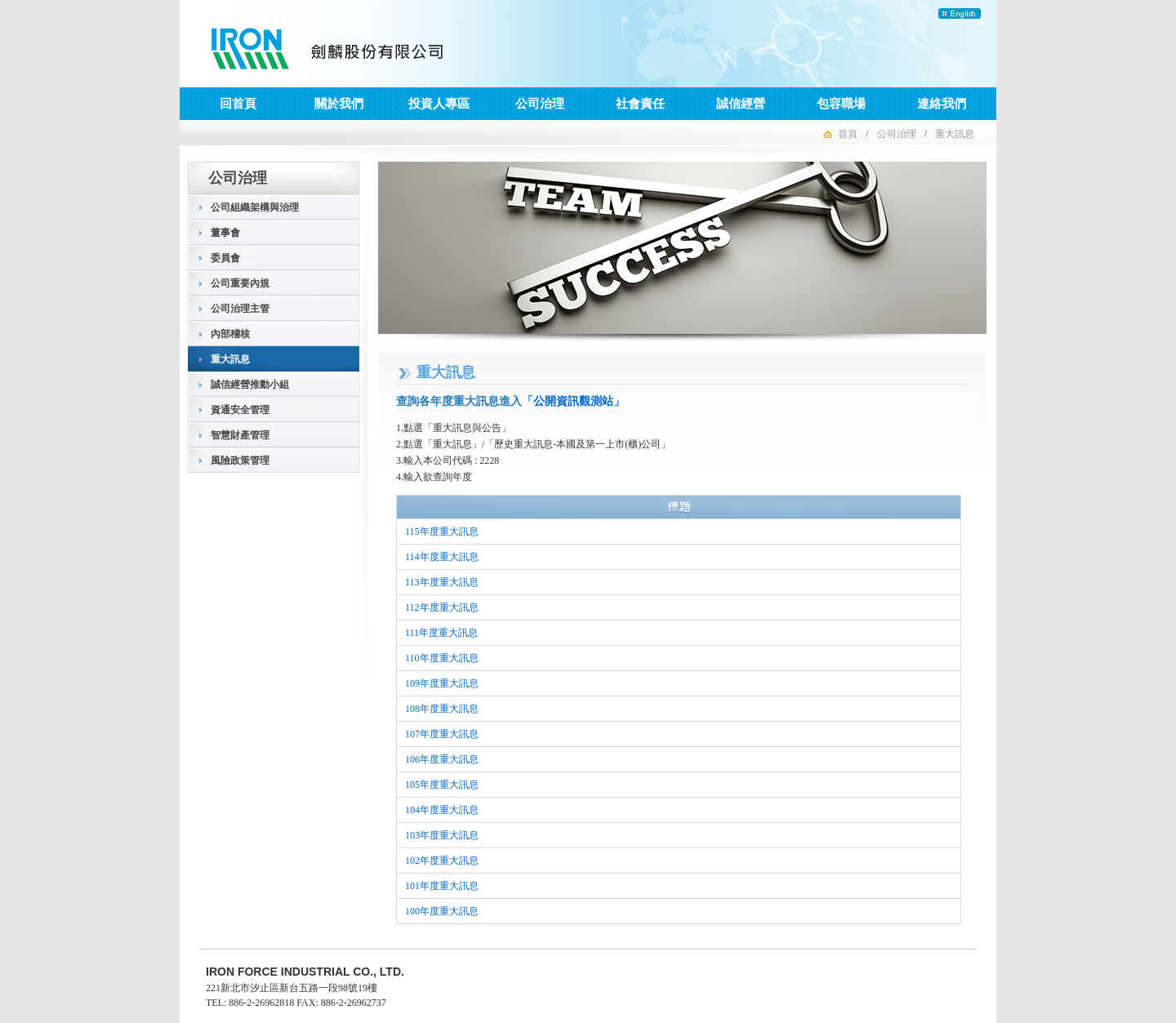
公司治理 (539, 103)
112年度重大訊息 (442, 607)
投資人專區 (439, 103)
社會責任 (640, 103)
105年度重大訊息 (442, 784)
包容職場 (841, 103)
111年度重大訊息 (441, 632)
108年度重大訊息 (442, 708)
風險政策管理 (240, 460)
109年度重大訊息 (442, 683)
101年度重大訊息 (442, 886)
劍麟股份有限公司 (329, 49)
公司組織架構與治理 (255, 207)
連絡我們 (941, 103)
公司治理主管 (240, 308)
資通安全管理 (240, 410)
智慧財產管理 (240, 435)
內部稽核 (230, 334)
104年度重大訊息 (442, 810)
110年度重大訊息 (442, 658)
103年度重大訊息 (442, 835)
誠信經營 (740, 103)
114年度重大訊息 (442, 557)
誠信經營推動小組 (250, 384)
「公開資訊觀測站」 (573, 401)
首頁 (848, 134)
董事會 (225, 232)
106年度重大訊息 (442, 759)
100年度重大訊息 (442, 911)
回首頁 (238, 103)
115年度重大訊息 (442, 531)
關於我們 (338, 103)
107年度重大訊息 (442, 734)
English (959, 13)
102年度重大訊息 (442, 860)
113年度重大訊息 (442, 582)
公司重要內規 (240, 283)
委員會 (225, 258)
